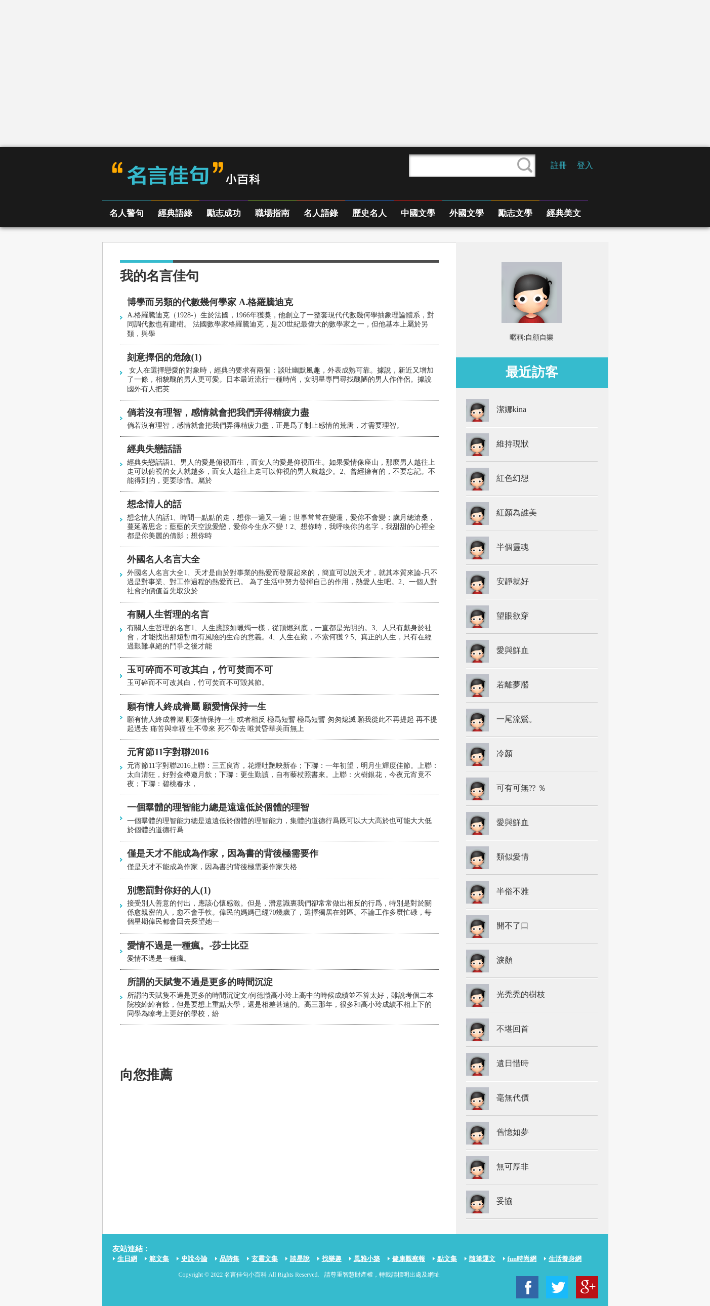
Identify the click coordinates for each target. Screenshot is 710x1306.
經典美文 (564, 213)
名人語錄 (321, 213)
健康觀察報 (408, 1258)
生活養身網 (565, 1258)
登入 (585, 165)
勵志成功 (223, 213)
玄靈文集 (265, 1258)
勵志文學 (515, 213)
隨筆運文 (482, 1258)
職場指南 (272, 213)
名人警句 (126, 213)
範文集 (159, 1258)
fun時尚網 (522, 1258)
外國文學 (466, 213)
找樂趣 (332, 1258)
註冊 (559, 165)
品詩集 (229, 1258)
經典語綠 (175, 213)
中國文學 (418, 213)
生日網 (127, 1258)
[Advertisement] (355, 73)
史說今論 (194, 1258)
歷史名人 (369, 213)
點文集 (447, 1258)
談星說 (300, 1258)
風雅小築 (367, 1258)
